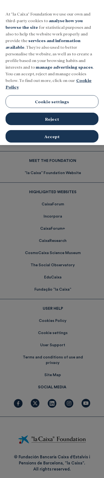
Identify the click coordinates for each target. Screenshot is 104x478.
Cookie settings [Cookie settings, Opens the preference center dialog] (52, 99)
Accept (52, 133)
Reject (52, 116)
